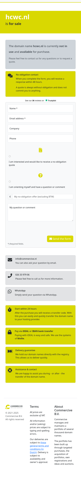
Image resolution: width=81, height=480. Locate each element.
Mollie (20, 338)
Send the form (60, 239)
